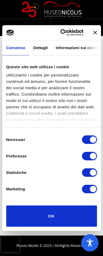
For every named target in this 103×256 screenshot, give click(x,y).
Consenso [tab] (15, 47)
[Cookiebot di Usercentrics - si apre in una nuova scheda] (62, 32)
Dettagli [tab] (40, 47)
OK (51, 216)
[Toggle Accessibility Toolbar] (90, 243)
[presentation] (10, 244)
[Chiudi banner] (95, 33)
